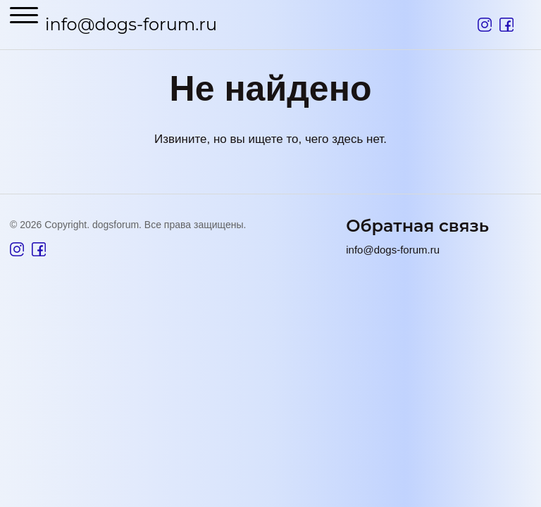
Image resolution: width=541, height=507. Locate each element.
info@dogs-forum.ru (131, 24)
